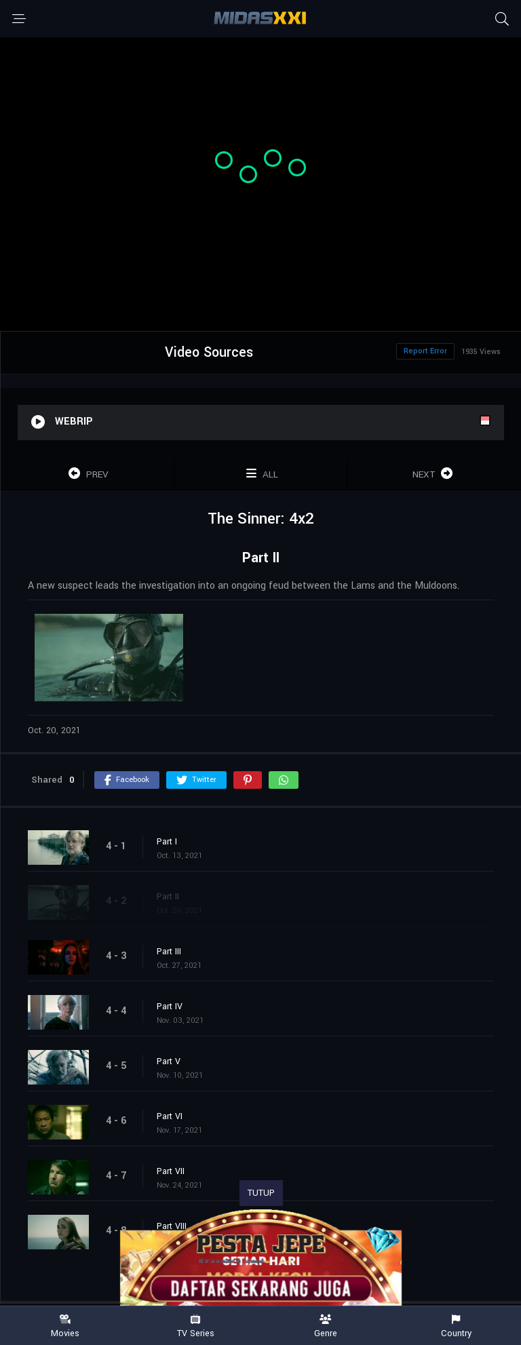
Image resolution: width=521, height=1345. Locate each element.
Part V (168, 1061)
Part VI (169, 1116)
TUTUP (261, 1193)
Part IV (169, 1006)
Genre (325, 1326)
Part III (169, 952)
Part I (167, 842)
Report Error (425, 351)
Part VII (171, 1171)
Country (456, 1326)
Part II (168, 897)
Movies (65, 1326)
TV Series (195, 1326)
